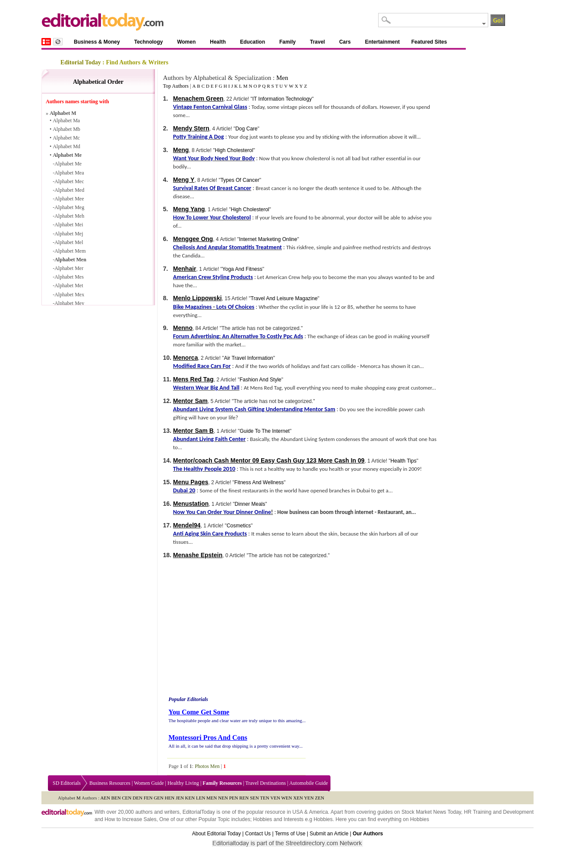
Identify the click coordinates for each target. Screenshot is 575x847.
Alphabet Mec (69, 181)
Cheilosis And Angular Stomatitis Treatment (227, 247)
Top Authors (176, 86)
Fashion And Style (260, 380)
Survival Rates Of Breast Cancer (212, 188)
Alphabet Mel (68, 242)
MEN (211, 797)
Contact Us (258, 834)
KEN (190, 797)
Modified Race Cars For (202, 366)
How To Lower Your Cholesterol (212, 217)
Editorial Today (80, 62)
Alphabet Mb (66, 129)
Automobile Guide (308, 783)
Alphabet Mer (68, 268)
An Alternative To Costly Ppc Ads (262, 336)
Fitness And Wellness (259, 482)
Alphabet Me (67, 155)
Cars (345, 42)
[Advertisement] (239, 628)
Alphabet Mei (68, 225)
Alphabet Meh (69, 216)
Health (218, 42)
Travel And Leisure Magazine (284, 298)
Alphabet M (63, 113)
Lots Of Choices (235, 307)
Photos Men (207, 766)
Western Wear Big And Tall (206, 387)
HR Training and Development (499, 812)
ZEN (319, 797)
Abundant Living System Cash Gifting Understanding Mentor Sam (254, 409)
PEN (233, 797)
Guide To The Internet (265, 431)
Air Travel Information (248, 358)
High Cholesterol (234, 150)
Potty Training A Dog (198, 136)
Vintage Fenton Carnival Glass (210, 107)
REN (244, 797)
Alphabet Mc (66, 138)
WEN (286, 797)
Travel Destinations (265, 783)
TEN (264, 797)
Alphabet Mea (69, 173)
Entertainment (382, 42)
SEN (254, 797)
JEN (180, 797)
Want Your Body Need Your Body (214, 158)
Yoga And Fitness (242, 269)
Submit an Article (329, 834)
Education (252, 42)
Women (186, 42)
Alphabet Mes (69, 277)
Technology (148, 42)
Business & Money (97, 42)
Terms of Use (290, 834)
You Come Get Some (198, 712)
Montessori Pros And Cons (207, 737)
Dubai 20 (184, 490)
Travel (317, 42)
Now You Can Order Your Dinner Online (222, 512)
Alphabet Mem (69, 251)
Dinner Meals (250, 504)
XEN (298, 797)
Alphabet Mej (68, 234)
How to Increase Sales (130, 819)
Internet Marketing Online (268, 239)
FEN (148, 797)
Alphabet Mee (69, 199)
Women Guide (149, 783)
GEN (159, 797)
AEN (105, 797)
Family (287, 42)
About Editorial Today (216, 834)
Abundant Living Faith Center (209, 439)
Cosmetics (239, 526)
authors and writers (157, 812)
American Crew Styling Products (213, 277)
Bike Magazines (192, 307)
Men (282, 77)
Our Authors (368, 834)
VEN (275, 797)
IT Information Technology (282, 99)
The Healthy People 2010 (204, 469)
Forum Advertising (196, 336)
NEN (223, 797)
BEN (116, 797)
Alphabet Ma (66, 120)
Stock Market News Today (431, 812)
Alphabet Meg (69, 207)
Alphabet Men (70, 260)
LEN (200, 797)
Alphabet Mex (69, 295)
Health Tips (404, 461)
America (318, 812)
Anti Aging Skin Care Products (210, 533)
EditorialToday (199, 812)
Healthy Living (183, 783)
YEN (309, 797)
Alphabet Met (68, 285)
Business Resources (109, 783)
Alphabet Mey (69, 303)
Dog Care (246, 129)
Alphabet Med (69, 190)
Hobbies (322, 819)
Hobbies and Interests (278, 819)
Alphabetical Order (98, 82)
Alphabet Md (66, 146)
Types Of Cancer (240, 180)
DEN (137, 797)
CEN (127, 797)
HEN (170, 797)
